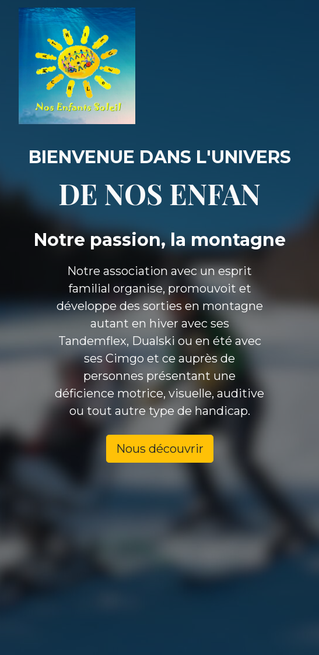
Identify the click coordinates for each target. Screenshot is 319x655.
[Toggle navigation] (277, 66)
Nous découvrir (160, 449)
